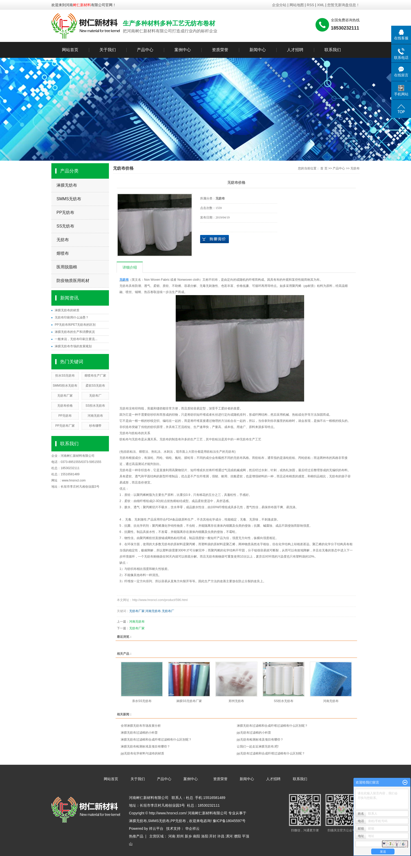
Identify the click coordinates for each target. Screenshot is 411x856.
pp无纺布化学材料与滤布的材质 (142, 753)
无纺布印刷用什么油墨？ (72, 317)
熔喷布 (63, 253)
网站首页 (70, 50)
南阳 (196, 836)
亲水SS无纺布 (142, 701)
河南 (171, 836)
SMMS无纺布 (69, 199)
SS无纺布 (65, 226)
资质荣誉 (220, 50)
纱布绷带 (95, 425)
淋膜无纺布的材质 (67, 310)
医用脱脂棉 (67, 267)
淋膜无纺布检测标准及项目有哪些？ (145, 746)
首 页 (323, 168)
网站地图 (297, 5)
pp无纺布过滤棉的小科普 (254, 732)
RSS (310, 5)
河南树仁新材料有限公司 (78, 456)
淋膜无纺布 (67, 185)
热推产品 (136, 836)
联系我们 (332, 50)
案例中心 (182, 50)
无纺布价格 (65, 405)
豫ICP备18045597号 (229, 821)
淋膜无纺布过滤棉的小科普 (139, 732)
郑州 (180, 836)
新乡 (188, 836)
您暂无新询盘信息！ (343, 5)
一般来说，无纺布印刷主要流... (76, 339)
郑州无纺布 (236, 701)
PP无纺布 (65, 212)
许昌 (221, 836)
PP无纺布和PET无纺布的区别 (75, 324)
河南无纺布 (95, 415)
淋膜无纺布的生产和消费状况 (75, 332)
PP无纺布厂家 (65, 425)
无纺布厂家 (65, 395)
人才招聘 (295, 50)
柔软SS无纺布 (95, 385)
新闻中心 (257, 50)
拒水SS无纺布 (65, 375)
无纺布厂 (95, 395)
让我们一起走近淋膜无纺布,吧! (258, 746)
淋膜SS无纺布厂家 (189, 701)
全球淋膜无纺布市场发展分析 (141, 725)
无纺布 (63, 240)
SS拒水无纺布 (95, 405)
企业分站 (279, 5)
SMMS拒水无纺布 (65, 385)
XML (320, 5)
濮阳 (237, 836)
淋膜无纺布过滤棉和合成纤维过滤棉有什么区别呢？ (272, 725)
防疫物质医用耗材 (73, 280)
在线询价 (214, 239)
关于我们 (107, 50)
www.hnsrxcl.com (74, 480)
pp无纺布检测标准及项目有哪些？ (260, 739)
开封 (212, 836)
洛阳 (204, 836)
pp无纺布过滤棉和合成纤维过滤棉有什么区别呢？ (271, 753)
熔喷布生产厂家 (95, 375)
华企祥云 (192, 828)
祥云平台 (156, 828)
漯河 (229, 836)
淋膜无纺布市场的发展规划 (73, 346)
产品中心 (145, 50)
